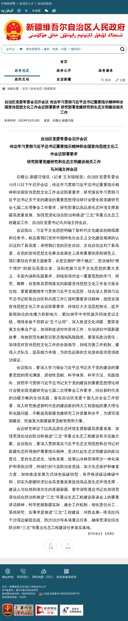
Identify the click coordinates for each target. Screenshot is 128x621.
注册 (120, 80)
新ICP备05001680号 (27, 590)
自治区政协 (44, 3)
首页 (64, 61)
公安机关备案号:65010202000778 (59, 593)
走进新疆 (64, 79)
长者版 (36, 10)
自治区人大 (26, 3)
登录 (106, 80)
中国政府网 (8, 3)
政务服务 (106, 70)
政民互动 (22, 79)
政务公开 (64, 70)
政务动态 (22, 70)
